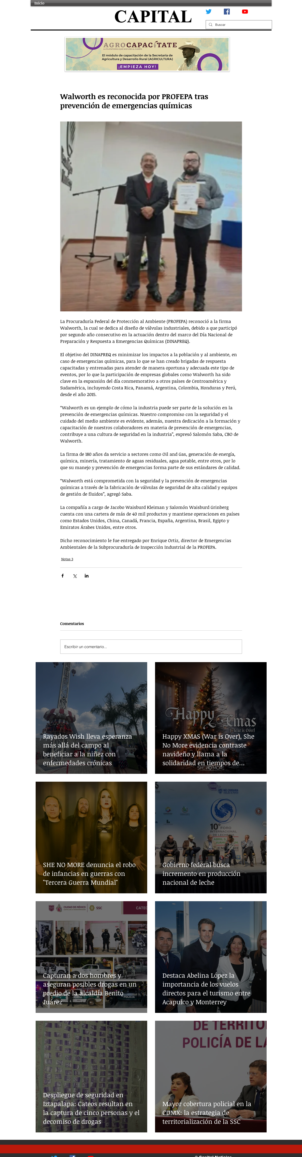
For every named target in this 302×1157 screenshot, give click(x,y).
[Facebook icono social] (227, 12)
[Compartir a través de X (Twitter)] (74, 575)
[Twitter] (209, 12)
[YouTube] (245, 12)
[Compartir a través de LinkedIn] (86, 575)
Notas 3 (67, 559)
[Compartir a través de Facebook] (62, 575)
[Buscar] (238, 24)
